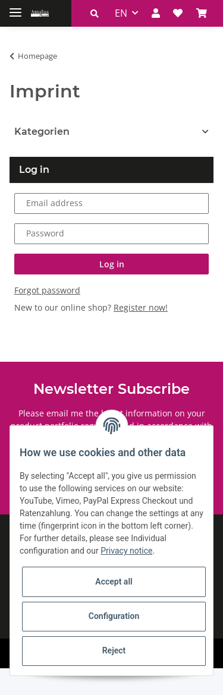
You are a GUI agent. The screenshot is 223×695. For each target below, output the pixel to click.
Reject (114, 650)
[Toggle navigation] (15, 7)
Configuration (114, 616)
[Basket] (166, 40)
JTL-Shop (132, 680)
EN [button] (85, 39)
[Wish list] (142, 40)
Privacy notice (126, 550)
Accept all (113, 581)
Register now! (141, 333)
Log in (111, 290)
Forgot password (47, 316)
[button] (59, 40)
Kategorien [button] (42, 158)
